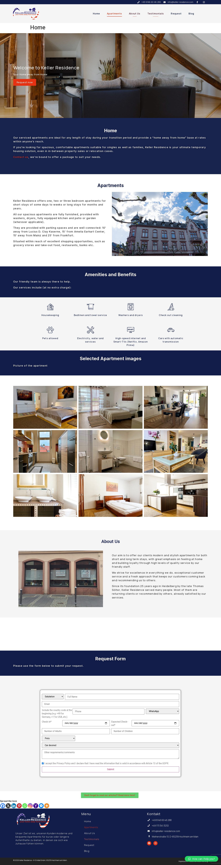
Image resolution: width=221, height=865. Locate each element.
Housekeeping (50, 315)
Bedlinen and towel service (90, 315)
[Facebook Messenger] (41, 805)
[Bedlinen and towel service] (90, 306)
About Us (134, 13)
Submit (110, 769)
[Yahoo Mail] (35, 805)
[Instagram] (30, 805)
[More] (46, 805)
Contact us (20, 157)
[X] (8, 805)
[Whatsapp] (24, 805)
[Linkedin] (13, 805)
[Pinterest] (19, 805)
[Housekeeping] (50, 306)
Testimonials (155, 13)
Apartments (114, 13)
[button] (201, 859)
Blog (191, 13)
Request (176, 13)
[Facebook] (2, 805)
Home (96, 13)
